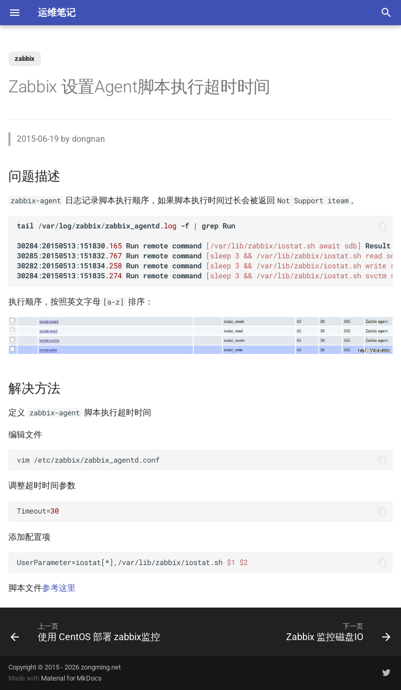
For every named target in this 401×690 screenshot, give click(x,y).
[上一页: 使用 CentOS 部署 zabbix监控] (87, 632)
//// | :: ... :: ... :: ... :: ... (205, 250)
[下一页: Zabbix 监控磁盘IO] (337, 632)
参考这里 (59, 588)
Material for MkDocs (71, 678)
